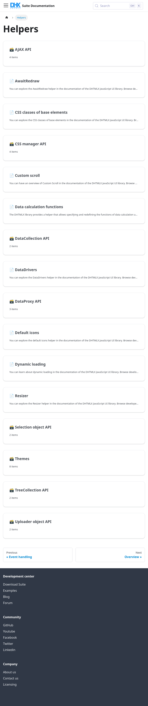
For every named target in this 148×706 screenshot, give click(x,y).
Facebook (10, 637)
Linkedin (9, 650)
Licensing (10, 684)
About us (9, 672)
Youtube (9, 631)
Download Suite (14, 584)
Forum (7, 603)
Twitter (8, 644)
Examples (10, 590)
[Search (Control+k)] (118, 5)
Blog (6, 597)
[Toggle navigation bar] (6, 6)
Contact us (10, 678)
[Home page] (6, 18)
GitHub (8, 625)
